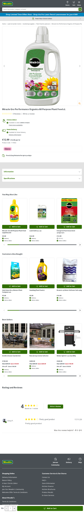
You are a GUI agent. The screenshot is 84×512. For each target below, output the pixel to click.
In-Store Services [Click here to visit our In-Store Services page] (48, 495)
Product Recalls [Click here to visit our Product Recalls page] (47, 492)
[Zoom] (79, 103)
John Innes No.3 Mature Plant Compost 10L (12, 291)
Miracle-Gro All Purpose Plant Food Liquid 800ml (14, 232)
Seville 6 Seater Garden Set (11, 356)
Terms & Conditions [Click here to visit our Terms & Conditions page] (9, 502)
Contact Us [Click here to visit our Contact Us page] (46, 477)
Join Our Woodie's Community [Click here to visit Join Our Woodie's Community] (13, 489)
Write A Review (55, 406)
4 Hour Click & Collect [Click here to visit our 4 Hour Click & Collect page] (10, 483)
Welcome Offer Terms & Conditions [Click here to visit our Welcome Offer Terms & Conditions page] (14, 492)
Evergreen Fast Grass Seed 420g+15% (66, 232)
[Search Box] (42, 9)
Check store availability (16, 125)
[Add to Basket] (50, 508)
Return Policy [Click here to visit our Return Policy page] (7, 480)
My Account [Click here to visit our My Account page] (6, 486)
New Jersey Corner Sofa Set (38, 356)
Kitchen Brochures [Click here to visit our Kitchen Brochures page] (48, 489)
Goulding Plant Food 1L (37, 290)
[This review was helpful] (75, 430)
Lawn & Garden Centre (14, 24)
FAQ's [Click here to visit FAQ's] (44, 480)
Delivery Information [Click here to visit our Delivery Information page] (9, 477)
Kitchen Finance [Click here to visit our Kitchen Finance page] (47, 486)
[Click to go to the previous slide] (4, 66)
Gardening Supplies (29, 24)
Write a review (29, 114)
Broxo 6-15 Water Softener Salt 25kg (69, 290)
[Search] (80, 9)
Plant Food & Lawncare (43, 24)
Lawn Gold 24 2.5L (35, 231)
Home (4, 24)
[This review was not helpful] (79, 430)
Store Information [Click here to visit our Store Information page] (48, 483)
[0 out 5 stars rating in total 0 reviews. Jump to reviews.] (11, 113)
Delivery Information (15, 135)
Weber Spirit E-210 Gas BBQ (66, 356)
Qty (2, 508)
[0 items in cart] (73, 4)
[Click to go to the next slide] (80, 66)
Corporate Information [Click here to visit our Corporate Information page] (10, 505)
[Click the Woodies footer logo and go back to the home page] (7, 462)
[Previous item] (3, 19)
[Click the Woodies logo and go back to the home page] (7, 3)
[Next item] (80, 19)
